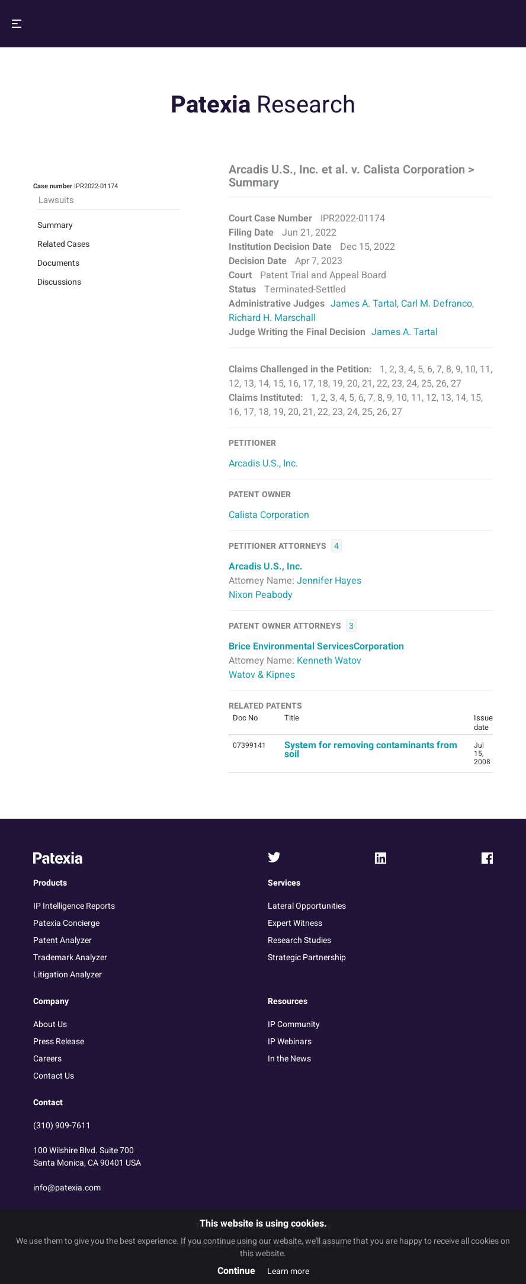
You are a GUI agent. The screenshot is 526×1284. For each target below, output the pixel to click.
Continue (236, 1271)
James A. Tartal (364, 304)
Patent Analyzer (62, 940)
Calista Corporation (269, 515)
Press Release (58, 1041)
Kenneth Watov (329, 661)
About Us (50, 1024)
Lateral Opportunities (307, 906)
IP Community (294, 1024)
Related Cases (63, 244)
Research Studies (299, 940)
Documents (58, 263)
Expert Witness (295, 923)
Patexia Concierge (66, 923)
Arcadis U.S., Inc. (263, 463)
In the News (289, 1059)
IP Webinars (290, 1041)
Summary (55, 225)
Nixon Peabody (261, 595)
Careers (47, 1059)
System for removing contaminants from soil (370, 749)
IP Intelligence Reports (74, 906)
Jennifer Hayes (329, 581)
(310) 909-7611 (62, 1125)
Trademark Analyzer (70, 957)
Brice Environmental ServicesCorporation (316, 646)
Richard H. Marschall (272, 318)
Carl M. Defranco (436, 304)
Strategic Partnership (307, 957)
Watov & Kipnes (262, 675)
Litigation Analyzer (67, 974)
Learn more (288, 1271)
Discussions (59, 282)
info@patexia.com (67, 1188)
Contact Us (53, 1076)
